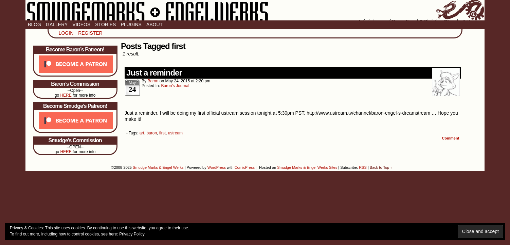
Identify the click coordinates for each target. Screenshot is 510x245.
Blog (34, 24)
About (154, 24)
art (142, 133)
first (162, 133)
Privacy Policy (132, 234)
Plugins (131, 24)
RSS (363, 167)
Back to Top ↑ (381, 167)
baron (152, 81)
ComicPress (245, 167)
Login (66, 33)
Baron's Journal (175, 85)
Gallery (57, 24)
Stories (105, 24)
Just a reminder (154, 72)
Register (90, 33)
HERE (65, 95)
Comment (450, 138)
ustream (175, 133)
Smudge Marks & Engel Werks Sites (307, 167)
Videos (81, 24)
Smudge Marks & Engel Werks (255, 10)
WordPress (216, 167)
